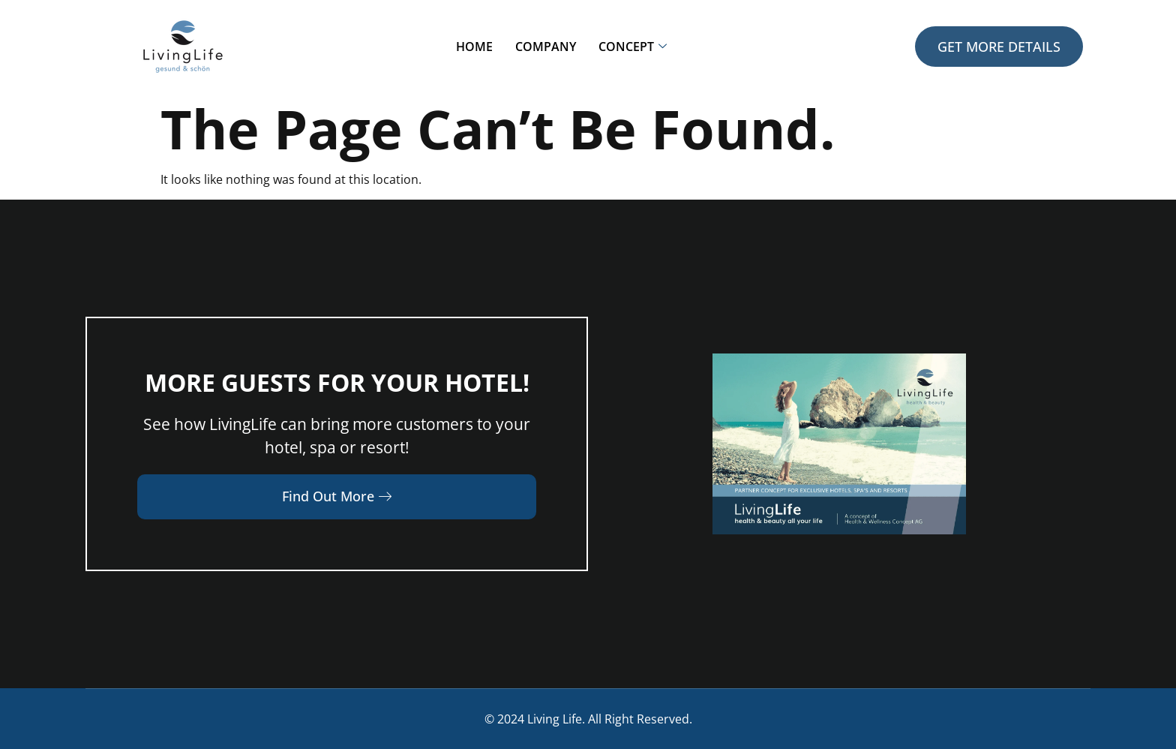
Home (474, 46)
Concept (632, 46)
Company (545, 46)
